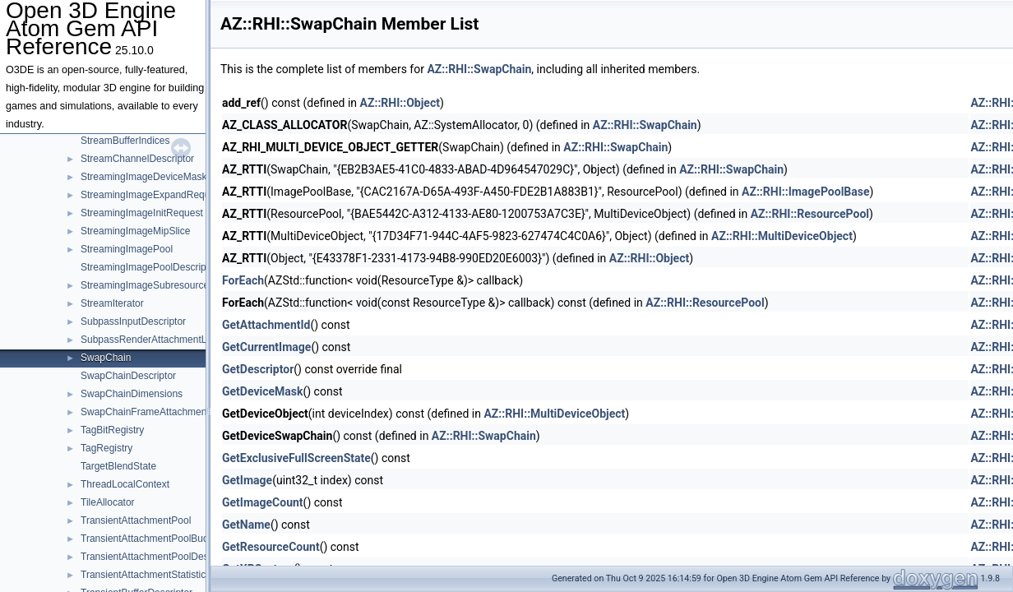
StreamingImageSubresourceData (155, 285)
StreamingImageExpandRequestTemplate (172, 195)
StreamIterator (112, 303)
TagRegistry (106, 448)
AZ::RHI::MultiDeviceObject (782, 236)
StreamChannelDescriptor (137, 158)
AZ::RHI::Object (400, 102)
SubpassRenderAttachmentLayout (156, 339)
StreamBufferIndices (125, 140)
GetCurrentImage (266, 347)
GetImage (247, 480)
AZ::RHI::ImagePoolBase (806, 191)
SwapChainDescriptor (128, 376)
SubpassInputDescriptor (133, 321)
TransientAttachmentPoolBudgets (154, 538)
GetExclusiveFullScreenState (296, 458)
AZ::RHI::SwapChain (479, 69)
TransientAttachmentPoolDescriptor (158, 556)
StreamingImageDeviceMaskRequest (162, 177)
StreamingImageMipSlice (135, 231)
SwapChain (106, 357)
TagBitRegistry (112, 430)
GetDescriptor (258, 369)
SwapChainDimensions (132, 394)
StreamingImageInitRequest (142, 213)
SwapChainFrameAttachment (145, 412)
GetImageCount (262, 502)
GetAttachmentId (266, 324)
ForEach (243, 280)
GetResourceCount (271, 546)
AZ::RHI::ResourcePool (810, 213)
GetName (246, 524)
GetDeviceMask (262, 391)
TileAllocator (108, 502)
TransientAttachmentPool (136, 520)
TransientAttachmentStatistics (145, 574)
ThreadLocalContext (125, 484)
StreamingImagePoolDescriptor (149, 267)
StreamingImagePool (127, 249)
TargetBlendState (118, 466)
